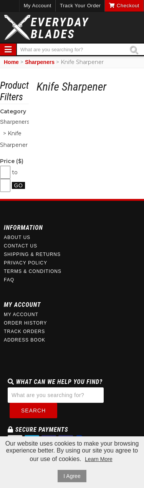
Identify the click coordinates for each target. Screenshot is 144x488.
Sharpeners (40, 62)
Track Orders (24, 331)
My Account (37, 5)
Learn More (99, 459)
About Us (17, 237)
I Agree (71, 476)
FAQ (9, 280)
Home (11, 62)
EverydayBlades (60, 28)
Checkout (124, 5)
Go (18, 185)
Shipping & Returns (32, 254)
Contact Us (20, 246)
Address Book (24, 340)
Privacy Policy (25, 263)
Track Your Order (80, 5)
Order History (25, 323)
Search (33, 410)
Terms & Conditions (32, 271)
